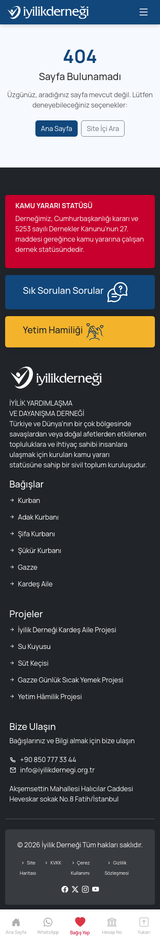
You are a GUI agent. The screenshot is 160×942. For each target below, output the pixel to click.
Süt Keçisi (33, 663)
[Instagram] (85, 889)
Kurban (29, 500)
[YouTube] (95, 889)
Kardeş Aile (35, 584)
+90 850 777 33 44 (42, 759)
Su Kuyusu (34, 646)
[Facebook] (64, 889)
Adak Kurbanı (38, 517)
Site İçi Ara (103, 128)
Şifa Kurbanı (36, 533)
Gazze (28, 567)
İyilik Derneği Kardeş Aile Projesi (67, 629)
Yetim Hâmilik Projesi (50, 696)
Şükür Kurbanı (39, 550)
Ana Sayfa (56, 128)
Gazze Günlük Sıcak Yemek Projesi (70, 680)
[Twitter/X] (75, 889)
